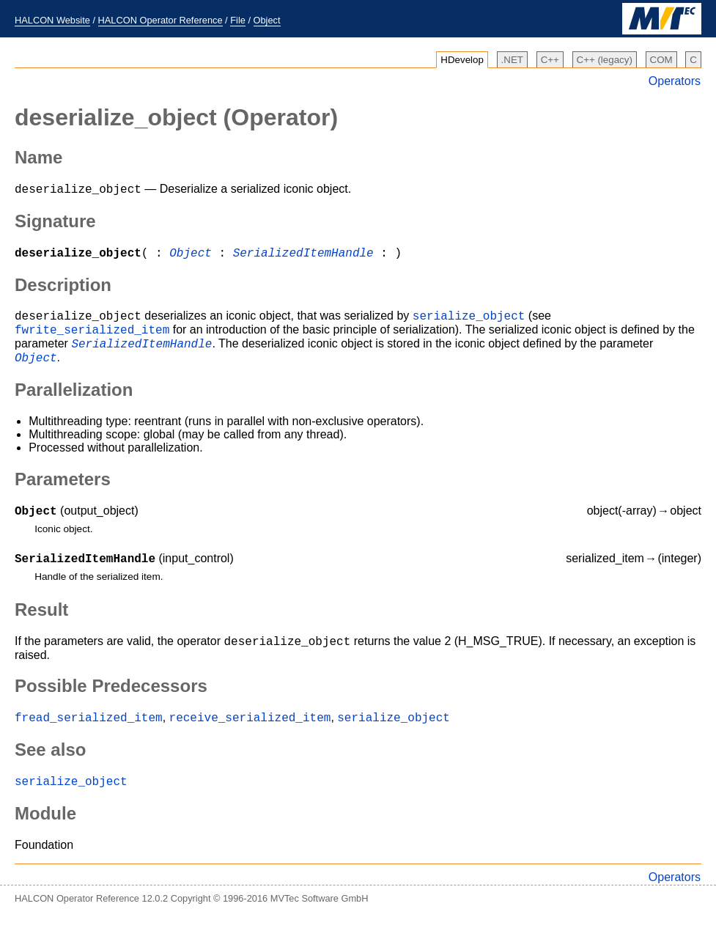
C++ (550, 59)
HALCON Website (52, 20)
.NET (512, 59)
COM (661, 59)
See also (50, 771)
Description (63, 289)
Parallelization (74, 403)
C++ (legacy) (604, 59)
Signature (55, 223)
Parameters (63, 492)
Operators (675, 81)
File (238, 20)
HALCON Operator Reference (160, 20)
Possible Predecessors (111, 705)
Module (45, 837)
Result (41, 627)
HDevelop (462, 59)
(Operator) (176, 117)
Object (267, 20)
